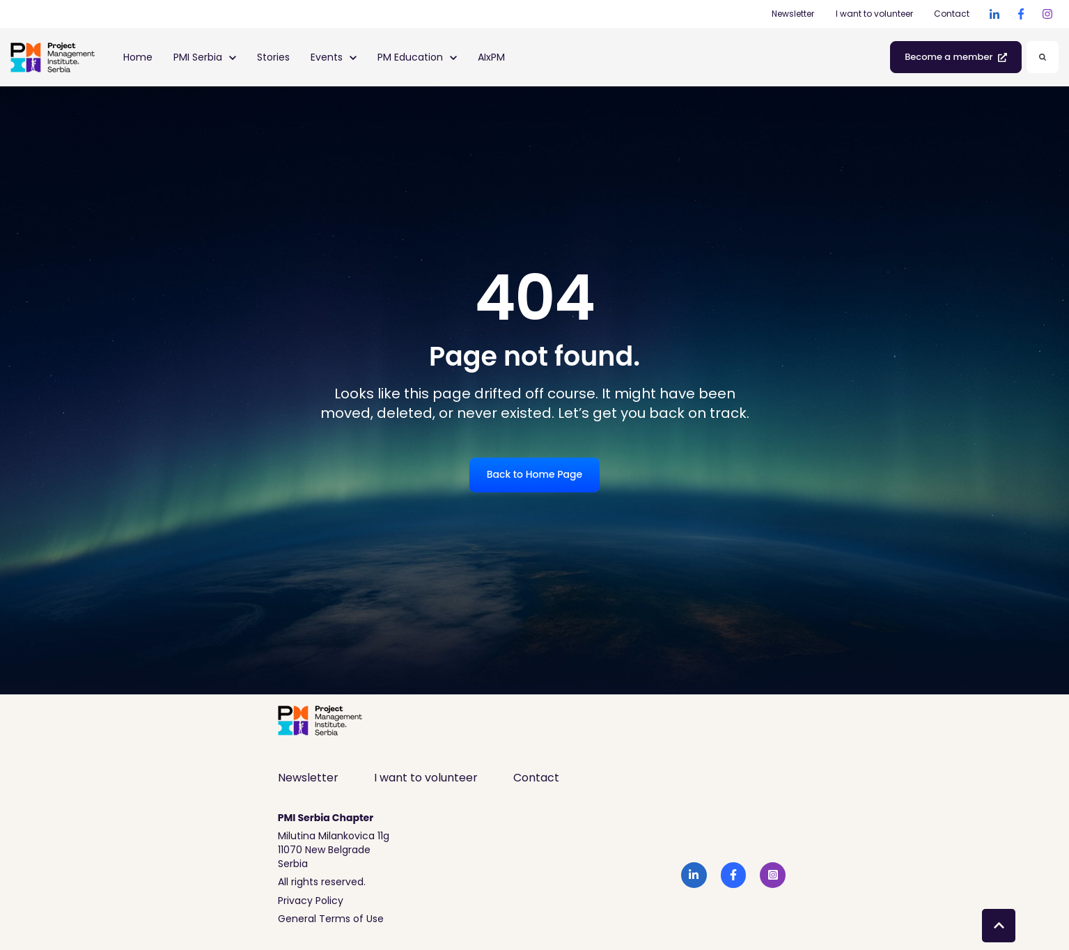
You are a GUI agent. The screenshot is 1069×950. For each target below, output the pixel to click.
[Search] (1043, 57)
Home (138, 57)
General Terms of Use (331, 919)
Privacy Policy (310, 901)
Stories (273, 57)
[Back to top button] (998, 925)
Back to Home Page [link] (534, 474)
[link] (994, 14)
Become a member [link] (956, 56)
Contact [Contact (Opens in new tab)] (951, 14)
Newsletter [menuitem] (308, 778)
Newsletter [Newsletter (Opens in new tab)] (793, 14)
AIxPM (491, 57)
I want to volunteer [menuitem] (426, 778)
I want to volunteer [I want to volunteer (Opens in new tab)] (874, 14)
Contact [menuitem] (536, 778)
